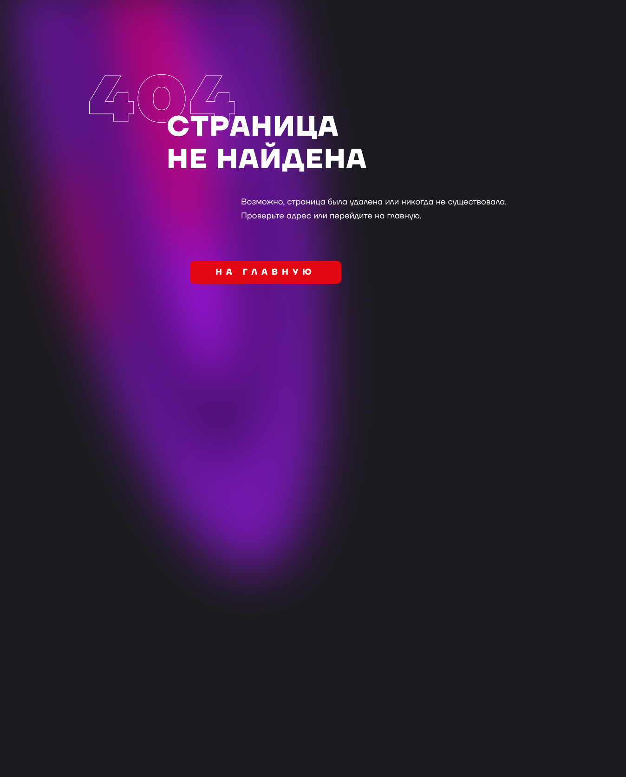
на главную (265, 272)
